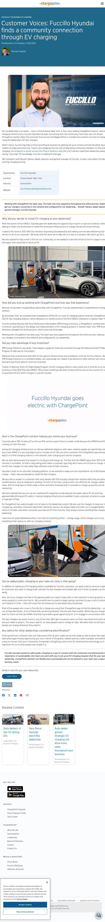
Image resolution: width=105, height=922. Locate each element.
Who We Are (12, 830)
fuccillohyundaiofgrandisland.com (36, 189)
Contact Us (12, 848)
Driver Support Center (16, 813)
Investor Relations (15, 865)
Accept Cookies (25, 905)
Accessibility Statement (66, 900)
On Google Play (16, 794)
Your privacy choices (25, 912)
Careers (10, 845)
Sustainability (13, 834)
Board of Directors (15, 841)
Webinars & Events (15, 869)
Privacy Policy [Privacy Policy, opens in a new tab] (22, 899)
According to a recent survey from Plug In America (34, 151)
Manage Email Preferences (58, 906)
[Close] (47, 882)
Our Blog (5, 17)
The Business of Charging (20, 17)
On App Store (15, 788)
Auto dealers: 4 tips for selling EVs (12, 732)
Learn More (12, 676)
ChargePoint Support (16, 809)
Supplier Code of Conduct (89, 900)
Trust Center (12, 816)
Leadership (12, 837)
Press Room (12, 862)
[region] (25, 899)
